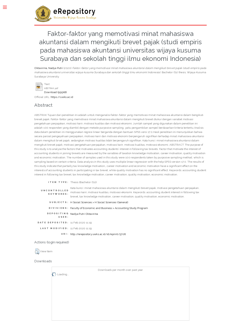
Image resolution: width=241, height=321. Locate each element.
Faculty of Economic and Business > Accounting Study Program (109, 208)
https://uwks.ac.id (62, 97)
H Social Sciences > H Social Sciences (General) (99, 202)
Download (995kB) (55, 92)
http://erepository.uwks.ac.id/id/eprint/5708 (98, 234)
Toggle (7, 7)
